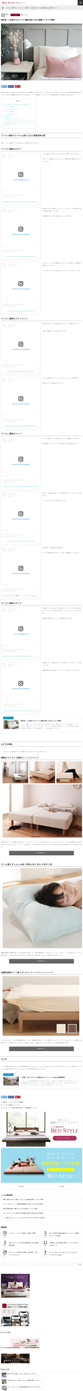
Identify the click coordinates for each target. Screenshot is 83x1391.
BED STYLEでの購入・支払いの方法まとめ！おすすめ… (22, 1373)
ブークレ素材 (11, 1107)
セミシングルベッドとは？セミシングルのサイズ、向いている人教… (63, 1254)
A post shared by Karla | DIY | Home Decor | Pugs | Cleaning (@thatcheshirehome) (28, 596)
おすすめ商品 (6, 116)
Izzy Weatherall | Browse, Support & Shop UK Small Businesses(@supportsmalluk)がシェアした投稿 (33, 202)
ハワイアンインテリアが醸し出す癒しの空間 (22, 1233)
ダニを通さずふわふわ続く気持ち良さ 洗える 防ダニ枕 (19, 121)
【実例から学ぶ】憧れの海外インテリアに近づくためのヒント (64, 1244)
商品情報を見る (41, 853)
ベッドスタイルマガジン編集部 (15, 1102)
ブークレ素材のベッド (10, 111)
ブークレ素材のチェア (10, 114)
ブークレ (5, 1107)
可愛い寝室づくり (20, 1107)
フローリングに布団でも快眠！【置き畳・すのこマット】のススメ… (23, 1254)
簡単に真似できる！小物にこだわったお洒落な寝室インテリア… (24, 1380)
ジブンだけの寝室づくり (9, 1105)
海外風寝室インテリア (31, 1107)
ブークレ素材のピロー (10, 107)
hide (20, 101)
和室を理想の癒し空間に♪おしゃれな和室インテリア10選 (20, 1208)
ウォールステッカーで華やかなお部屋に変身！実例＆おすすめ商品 (23, 1213)
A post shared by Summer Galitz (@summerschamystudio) (20, 486)
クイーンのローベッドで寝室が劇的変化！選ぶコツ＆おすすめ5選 (23, 1204)
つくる (15, 14)
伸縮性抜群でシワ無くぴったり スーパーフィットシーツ (19, 123)
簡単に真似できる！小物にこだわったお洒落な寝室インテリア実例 (23, 1199)
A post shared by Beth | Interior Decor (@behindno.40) (21, 426)
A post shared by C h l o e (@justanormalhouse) (20, 256)
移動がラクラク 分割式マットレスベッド (15, 118)
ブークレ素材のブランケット (12, 109)
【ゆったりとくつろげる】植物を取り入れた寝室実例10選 (23, 1244)
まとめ (4, 126)
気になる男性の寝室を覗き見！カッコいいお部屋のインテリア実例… (64, 1234)
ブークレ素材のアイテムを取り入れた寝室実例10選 (16, 104)
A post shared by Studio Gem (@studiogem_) (20, 311)
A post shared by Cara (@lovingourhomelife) (21, 541)
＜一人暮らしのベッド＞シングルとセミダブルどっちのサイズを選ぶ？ (24, 1218)
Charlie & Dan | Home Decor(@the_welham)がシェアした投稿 (21, 656)
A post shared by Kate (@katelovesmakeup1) (20, 371)
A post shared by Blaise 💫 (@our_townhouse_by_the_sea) (21, 711)
